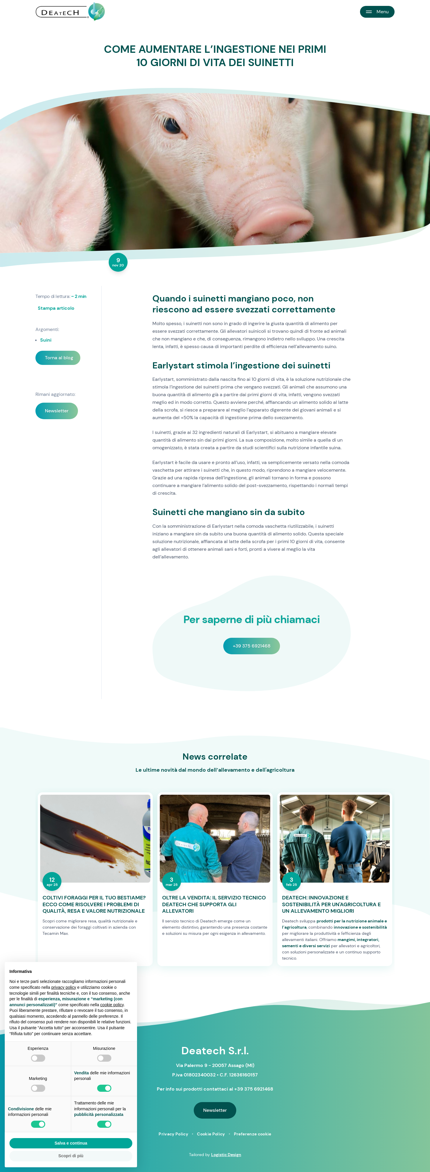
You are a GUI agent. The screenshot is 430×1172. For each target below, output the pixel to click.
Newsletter (57, 411)
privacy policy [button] (63, 987)
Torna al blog (59, 358)
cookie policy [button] (111, 1004)
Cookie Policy (211, 1134)
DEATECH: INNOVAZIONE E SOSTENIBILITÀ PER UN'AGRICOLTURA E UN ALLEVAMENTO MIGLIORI (331, 904)
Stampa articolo (56, 308)
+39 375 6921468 (252, 646)
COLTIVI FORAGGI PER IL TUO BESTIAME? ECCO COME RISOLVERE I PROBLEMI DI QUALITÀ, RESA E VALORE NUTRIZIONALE (94, 904)
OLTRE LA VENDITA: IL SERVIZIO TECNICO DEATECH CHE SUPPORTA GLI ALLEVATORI (214, 904)
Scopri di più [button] (71, 1155)
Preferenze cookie (252, 1134)
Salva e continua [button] (71, 1143)
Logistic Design (226, 1154)
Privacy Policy (173, 1134)
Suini (45, 340)
